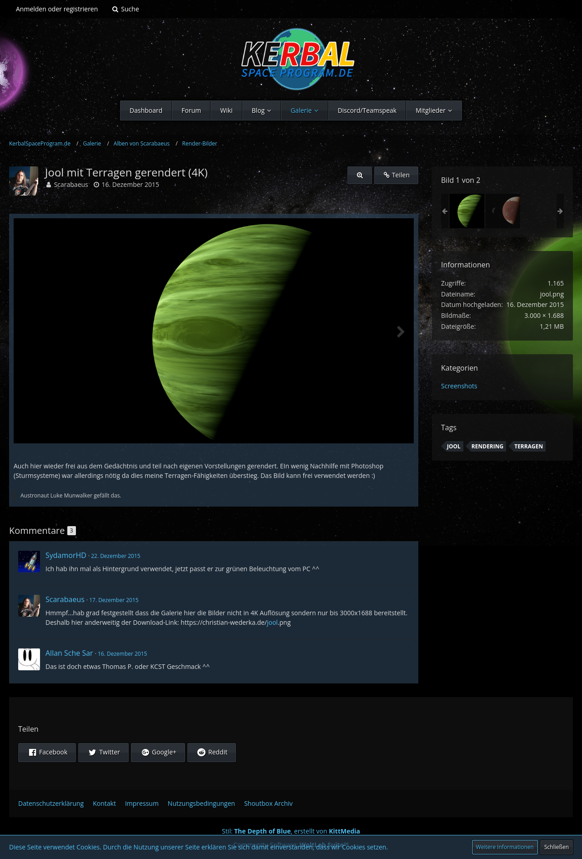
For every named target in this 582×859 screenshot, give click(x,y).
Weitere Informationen (505, 847)
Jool (454, 446)
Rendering (487, 446)
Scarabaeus (71, 184)
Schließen (556, 847)
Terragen (528, 446)
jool (272, 622)
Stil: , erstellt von (291, 831)
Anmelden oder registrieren (57, 9)
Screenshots (459, 386)
